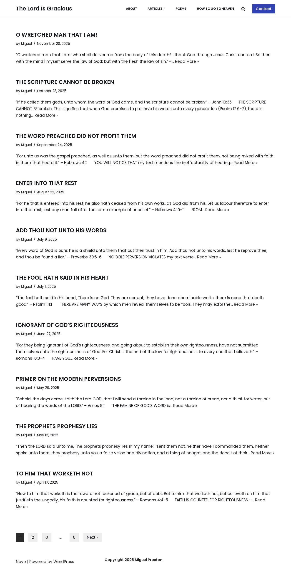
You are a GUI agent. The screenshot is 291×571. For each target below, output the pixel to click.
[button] (164, 9)
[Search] (243, 9)
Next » (92, 537)
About (131, 9)
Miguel (26, 43)
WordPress (63, 561)
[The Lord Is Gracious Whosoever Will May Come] (44, 8)
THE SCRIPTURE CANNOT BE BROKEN (65, 82)
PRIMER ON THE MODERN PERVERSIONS (68, 379)
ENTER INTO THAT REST (46, 183)
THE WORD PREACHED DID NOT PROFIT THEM (76, 136)
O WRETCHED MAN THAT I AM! (56, 34)
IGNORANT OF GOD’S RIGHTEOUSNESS (67, 325)
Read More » (187, 61)
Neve (21, 561)
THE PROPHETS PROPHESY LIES (56, 426)
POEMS (181, 9)
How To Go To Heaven (215, 9)
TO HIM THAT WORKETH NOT (54, 473)
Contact (263, 8)
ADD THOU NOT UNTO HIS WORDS (61, 230)
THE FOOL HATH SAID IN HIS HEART (62, 277)
